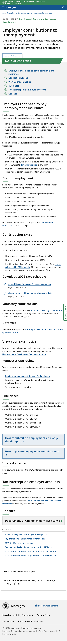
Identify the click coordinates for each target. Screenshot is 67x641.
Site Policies (8, 621)
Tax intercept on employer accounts (27, 89)
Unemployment (13, 13)
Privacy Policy (43, 615)
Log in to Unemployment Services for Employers (27, 376)
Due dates (13, 85)
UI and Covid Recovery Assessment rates (29, 284)
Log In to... (11, 55)
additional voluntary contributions (47, 310)
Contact (12, 93)
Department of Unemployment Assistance (37, 19)
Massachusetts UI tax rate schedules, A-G (30, 293)
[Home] (3, 12)
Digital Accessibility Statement (17, 615)
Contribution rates (18, 77)
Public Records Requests (30, 621)
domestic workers (29, 165)
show (8, 22)
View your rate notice (19, 81)
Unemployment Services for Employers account (24, 354)
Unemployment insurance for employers (37, 13)
